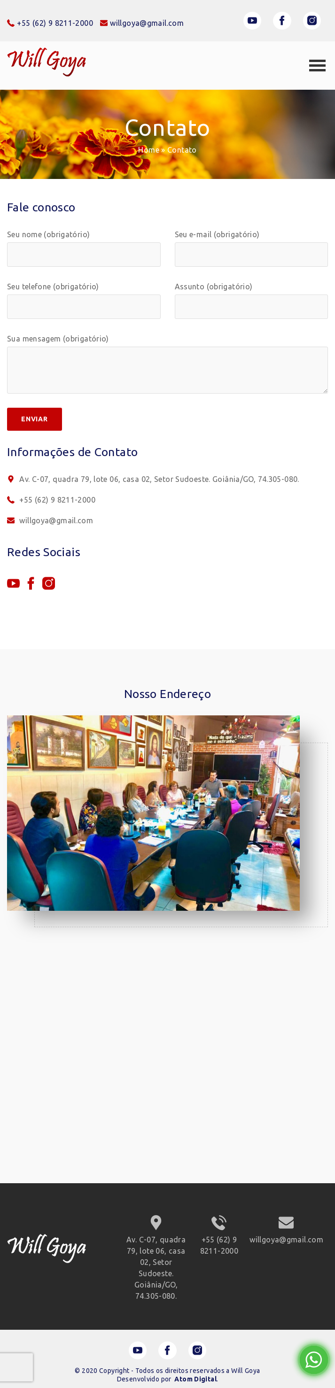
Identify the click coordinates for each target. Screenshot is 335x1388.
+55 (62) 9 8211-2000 (51, 499)
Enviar (34, 419)
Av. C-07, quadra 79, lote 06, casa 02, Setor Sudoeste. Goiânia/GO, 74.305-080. (153, 479)
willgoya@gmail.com (50, 520)
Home (148, 150)
